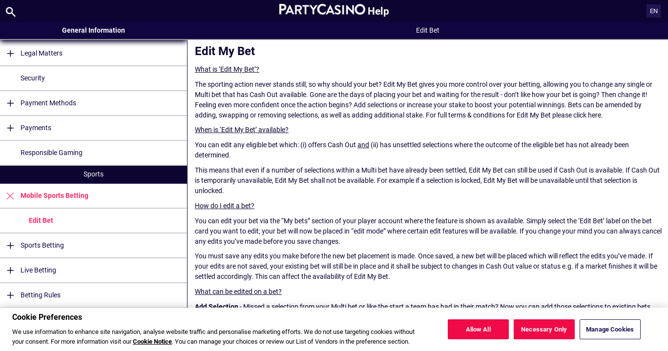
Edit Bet (41, 220)
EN (654, 11)
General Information (93, 30)
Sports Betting (32, 245)
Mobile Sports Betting (44, 196)
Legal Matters (31, 53)
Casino (93, 316)
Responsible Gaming (52, 152)
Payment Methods (38, 103)
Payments (25, 128)
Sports (94, 174)
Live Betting (28, 270)
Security (33, 78)
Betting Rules (30, 295)
